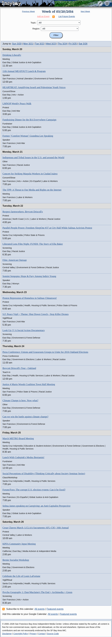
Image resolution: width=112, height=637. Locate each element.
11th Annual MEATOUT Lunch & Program (24, 71)
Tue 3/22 (39, 43)
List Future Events (66, 16)
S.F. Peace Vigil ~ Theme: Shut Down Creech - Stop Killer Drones (35, 314)
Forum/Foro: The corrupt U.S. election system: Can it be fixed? (33, 489)
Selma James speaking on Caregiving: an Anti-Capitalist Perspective (36, 505)
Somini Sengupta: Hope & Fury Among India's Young (29, 276)
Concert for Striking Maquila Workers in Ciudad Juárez (29, 173)
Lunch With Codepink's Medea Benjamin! (23, 457)
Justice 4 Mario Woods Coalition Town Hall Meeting (28, 384)
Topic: (33, 22)
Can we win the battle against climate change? (25, 416)
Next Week (85, 11)
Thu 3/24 (62, 43)
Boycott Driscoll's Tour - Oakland (19, 368)
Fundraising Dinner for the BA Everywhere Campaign (29, 119)
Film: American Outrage (14, 260)
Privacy (33, 633)
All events (40, 609)
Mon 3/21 (28, 43)
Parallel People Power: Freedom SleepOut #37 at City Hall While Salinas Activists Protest (47, 227)
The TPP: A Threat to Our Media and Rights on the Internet (31, 189)
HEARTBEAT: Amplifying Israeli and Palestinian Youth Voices (33, 87)
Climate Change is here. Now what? (20, 400)
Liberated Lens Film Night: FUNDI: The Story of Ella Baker (32, 244)
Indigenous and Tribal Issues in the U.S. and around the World (33, 157)
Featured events (55, 609)
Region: (36, 28)
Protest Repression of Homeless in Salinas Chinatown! (29, 298)
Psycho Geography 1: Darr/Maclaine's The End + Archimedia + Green (37, 592)
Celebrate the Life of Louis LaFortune (21, 576)
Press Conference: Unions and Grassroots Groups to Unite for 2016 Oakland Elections (45, 352)
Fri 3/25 (73, 43)
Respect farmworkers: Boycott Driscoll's (22, 211)
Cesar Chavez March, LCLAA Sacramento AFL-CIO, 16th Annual (35, 527)
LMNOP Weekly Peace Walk (16, 103)
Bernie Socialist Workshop (15, 560)
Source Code (53, 633)
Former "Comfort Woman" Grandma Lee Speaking (27, 135)
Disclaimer (7, 633)
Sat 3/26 (83, 43)
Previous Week (28, 11)
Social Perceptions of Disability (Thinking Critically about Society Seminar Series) (43, 473)
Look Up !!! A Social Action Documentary (23, 330)
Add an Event (43, 16)
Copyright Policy (20, 633)
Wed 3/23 (51, 43)
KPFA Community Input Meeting (19, 543)
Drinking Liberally (11, 55)
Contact (41, 633)
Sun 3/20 (16, 43)
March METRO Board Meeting (18, 438)
